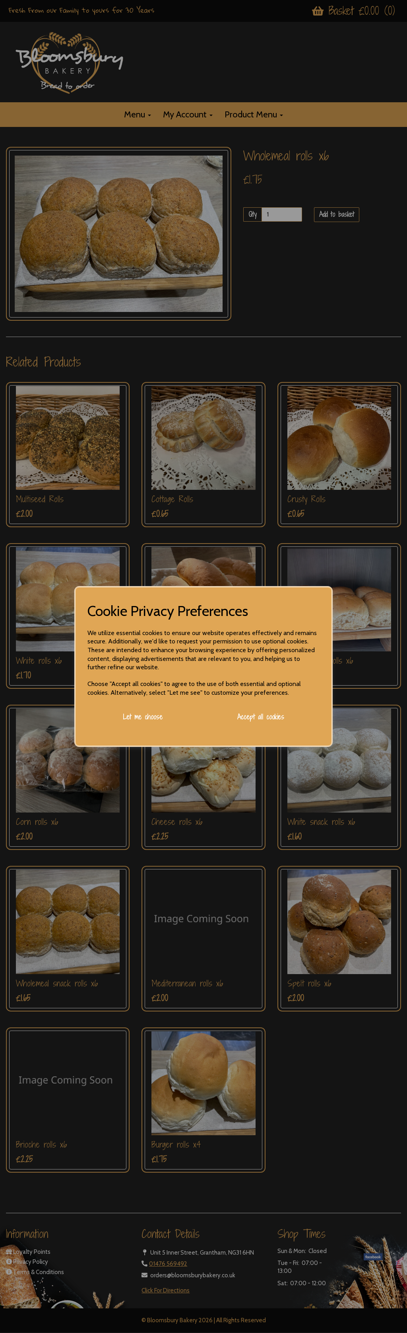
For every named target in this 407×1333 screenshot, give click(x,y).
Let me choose (143, 716)
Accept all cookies (260, 716)
